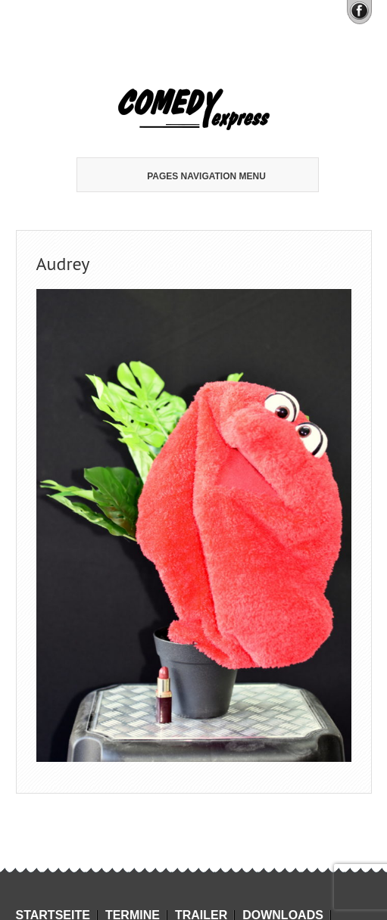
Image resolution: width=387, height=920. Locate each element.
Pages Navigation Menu (191, 176)
